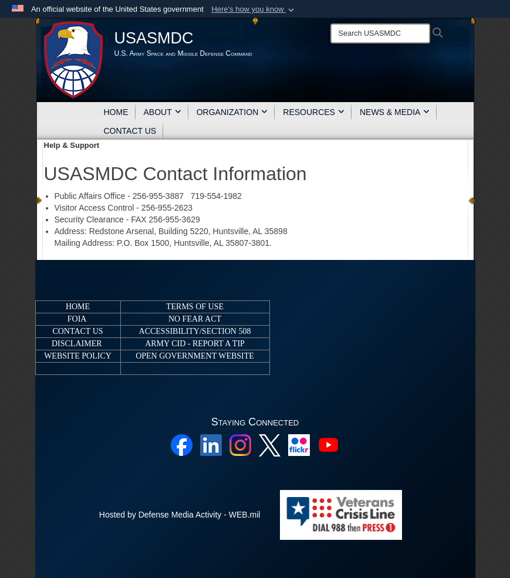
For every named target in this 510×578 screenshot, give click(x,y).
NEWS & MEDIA (395, 112)
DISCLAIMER (77, 343)
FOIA (76, 319)
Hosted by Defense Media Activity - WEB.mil (180, 514)
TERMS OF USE (195, 306)
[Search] (380, 33)
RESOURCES (313, 112)
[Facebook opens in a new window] (181, 444)
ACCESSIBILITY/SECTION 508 (195, 331)
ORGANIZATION (232, 112)
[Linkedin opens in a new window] (211, 444)
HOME (116, 112)
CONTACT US (130, 131)
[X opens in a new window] (270, 444)
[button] (253, 9)
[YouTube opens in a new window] (328, 444)
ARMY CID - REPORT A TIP (195, 343)
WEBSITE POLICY (78, 355)
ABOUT (162, 112)
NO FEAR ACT (194, 319)
